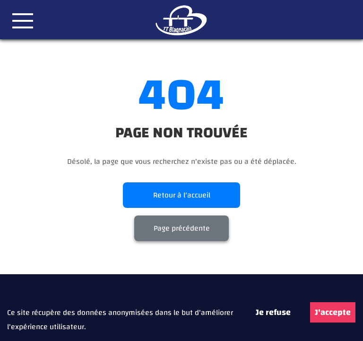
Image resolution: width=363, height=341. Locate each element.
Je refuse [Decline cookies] (273, 312)
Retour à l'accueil (181, 195)
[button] (22, 20)
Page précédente (182, 228)
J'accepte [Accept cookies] (333, 312)
